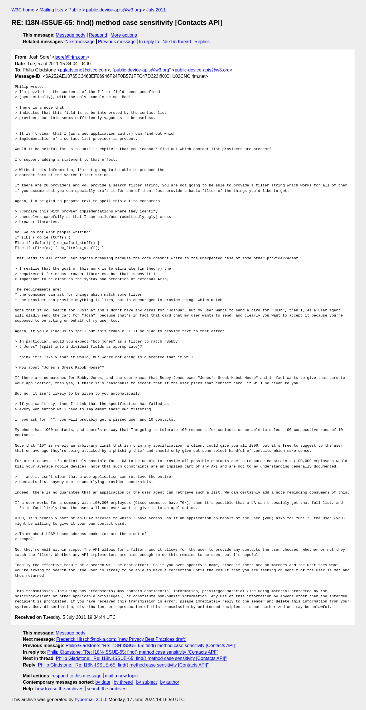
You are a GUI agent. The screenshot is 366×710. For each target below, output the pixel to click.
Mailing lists (51, 9)
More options (124, 35)
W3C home (22, 9)
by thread (123, 682)
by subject (146, 682)
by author (169, 682)
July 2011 (156, 9)
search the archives (107, 688)
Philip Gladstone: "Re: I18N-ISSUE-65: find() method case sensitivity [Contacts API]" (150, 645)
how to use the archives (59, 688)
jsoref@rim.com (71, 57)
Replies (202, 41)
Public (74, 9)
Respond (98, 35)
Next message (80, 41)
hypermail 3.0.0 (90, 699)
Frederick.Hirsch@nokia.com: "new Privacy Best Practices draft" (121, 639)
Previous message (117, 41)
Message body (70, 35)
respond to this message (76, 675)
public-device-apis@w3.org (113, 9)
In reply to (149, 41)
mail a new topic (121, 675)
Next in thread (176, 41)
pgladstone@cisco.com (84, 69)
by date (102, 682)
